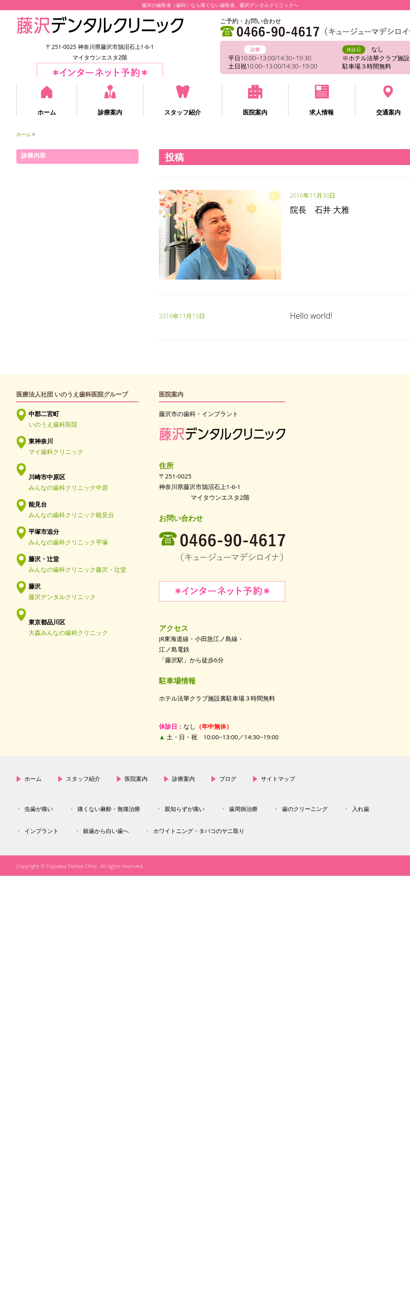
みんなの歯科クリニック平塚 (68, 542)
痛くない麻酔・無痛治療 (108, 863)
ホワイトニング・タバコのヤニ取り (199, 885)
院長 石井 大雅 (319, 209)
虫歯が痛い (38, 863)
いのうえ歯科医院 (53, 424)
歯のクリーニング (305, 863)
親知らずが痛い (185, 863)
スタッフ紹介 (182, 112)
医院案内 (255, 112)
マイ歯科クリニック (56, 451)
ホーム (46, 112)
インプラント (41, 885)
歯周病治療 (243, 863)
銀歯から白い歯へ (106, 885)
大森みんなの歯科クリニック (68, 632)
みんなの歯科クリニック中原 (68, 487)
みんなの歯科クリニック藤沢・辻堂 (77, 569)
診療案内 (110, 112)
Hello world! (311, 315)
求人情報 (321, 112)
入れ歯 (360, 863)
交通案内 (388, 112)
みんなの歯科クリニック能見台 (71, 515)
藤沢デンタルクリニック (62, 597)
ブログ (227, 832)
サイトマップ (278, 832)
